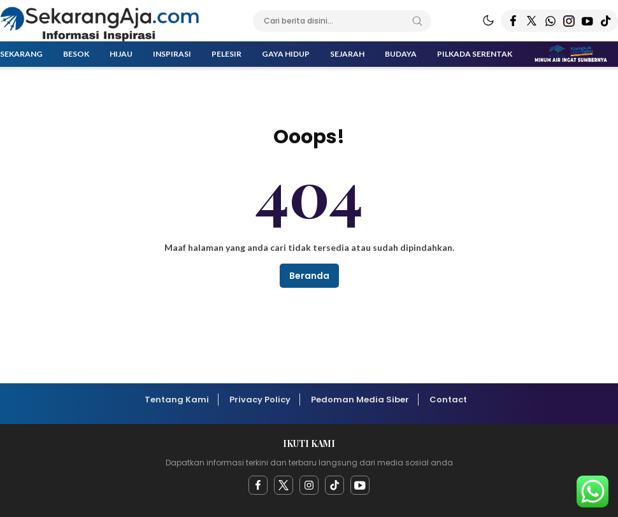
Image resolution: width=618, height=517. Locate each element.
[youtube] (360, 485)
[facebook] (258, 485)
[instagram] (309, 485)
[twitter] (283, 485)
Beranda (309, 275)
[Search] (417, 21)
